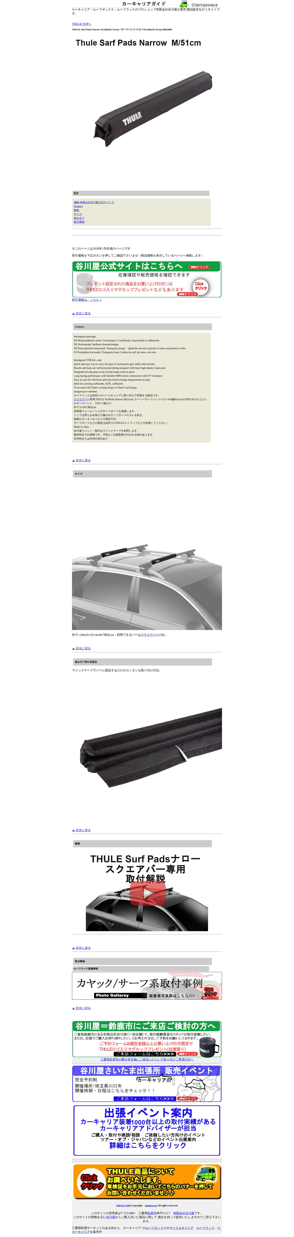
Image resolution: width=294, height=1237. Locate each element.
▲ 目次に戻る (81, 313)
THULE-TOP (123, 1205)
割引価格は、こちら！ (147, 298)
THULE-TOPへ (82, 24)
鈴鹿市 (151, 1213)
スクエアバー (82, 399)
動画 (76, 210)
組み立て (79, 218)
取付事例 (79, 222)
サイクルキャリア (182, 1228)
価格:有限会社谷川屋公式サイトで (94, 202)
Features (78, 206)
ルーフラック (205, 1228)
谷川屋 (110, 1217)
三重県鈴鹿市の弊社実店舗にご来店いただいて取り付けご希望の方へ (147, 1058)
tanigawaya (151, 1205)
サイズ (78, 214)
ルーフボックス (156, 1228)
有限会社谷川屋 (183, 1213)
